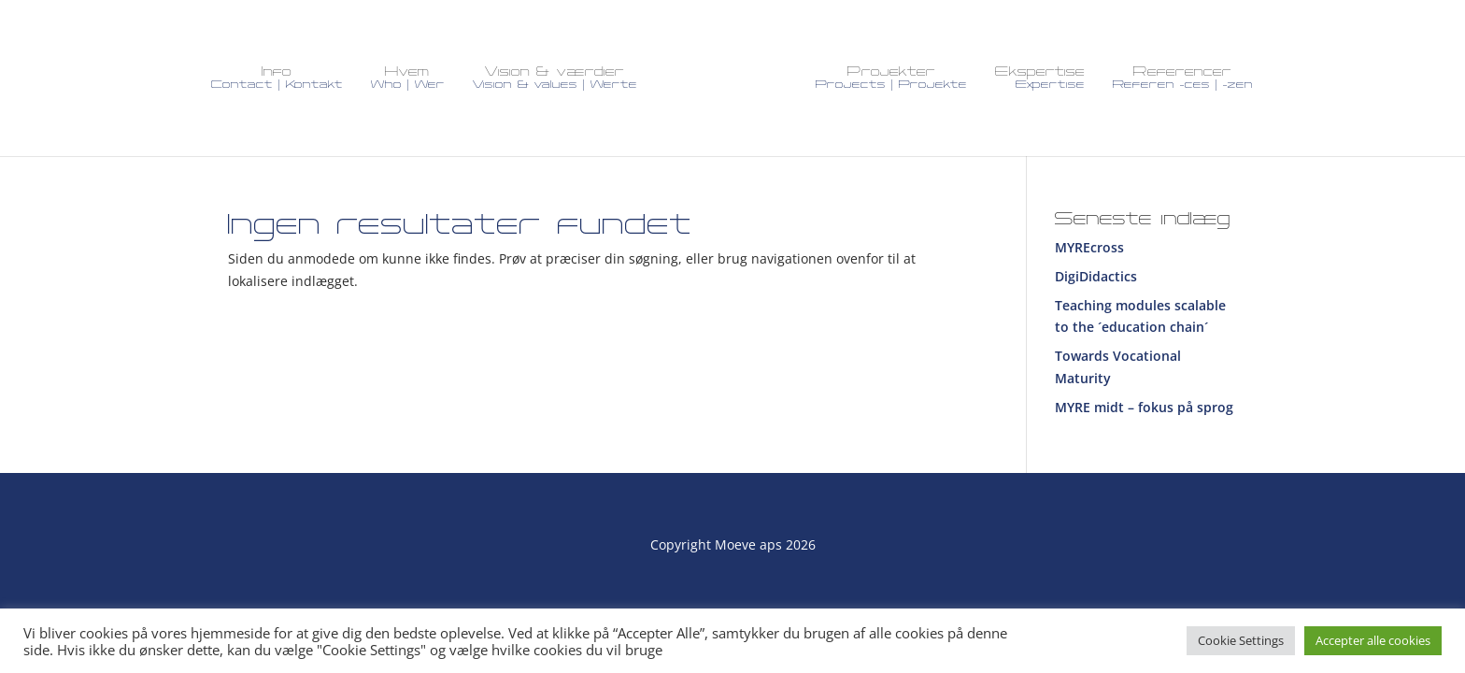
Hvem (408, 78)
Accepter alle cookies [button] (1373, 640)
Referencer (1183, 78)
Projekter (891, 78)
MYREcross (1089, 247)
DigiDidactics (1096, 276)
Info (277, 78)
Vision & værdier (555, 78)
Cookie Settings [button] (1241, 640)
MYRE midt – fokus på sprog (1144, 407)
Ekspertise (1040, 78)
